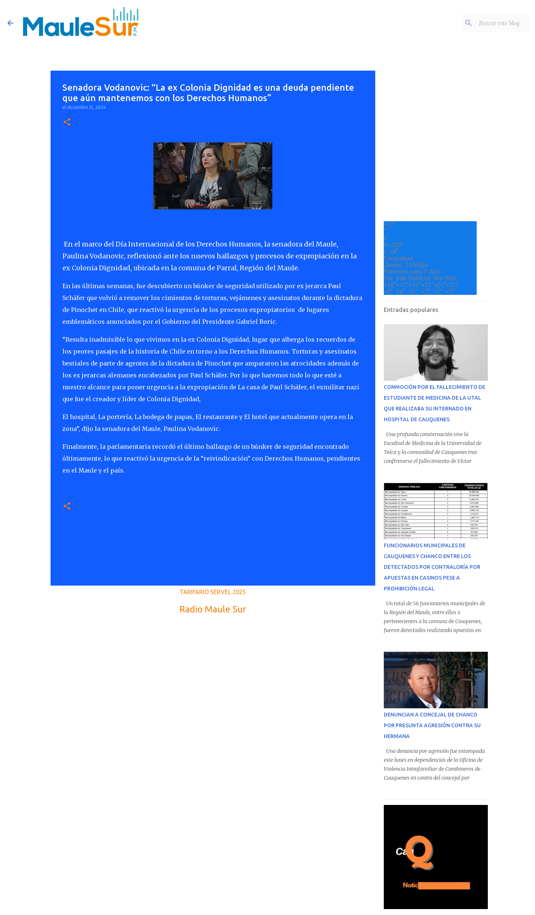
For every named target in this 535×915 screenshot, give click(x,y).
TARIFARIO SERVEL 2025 (212, 592)
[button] (66, 122)
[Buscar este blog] (490, 23)
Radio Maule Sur (212, 609)
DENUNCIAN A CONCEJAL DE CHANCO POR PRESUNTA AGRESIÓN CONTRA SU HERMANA (432, 725)
